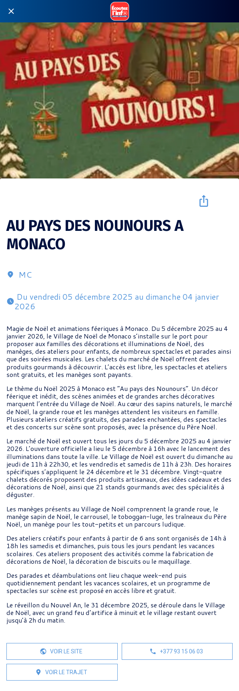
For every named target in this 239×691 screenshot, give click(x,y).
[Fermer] (11, 11)
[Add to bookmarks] (223, 200)
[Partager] (203, 200)
